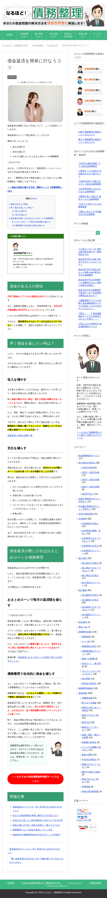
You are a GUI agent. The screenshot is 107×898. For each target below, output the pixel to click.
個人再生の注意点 (90, 575)
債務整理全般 (85, 632)
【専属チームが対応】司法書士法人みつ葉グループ (89, 174)
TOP (16, 45)
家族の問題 (87, 755)
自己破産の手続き (90, 595)
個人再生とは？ (39, 35)
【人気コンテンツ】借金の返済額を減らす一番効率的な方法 (89, 252)
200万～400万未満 (90, 480)
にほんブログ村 (84, 813)
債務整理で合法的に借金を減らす (28, 225)
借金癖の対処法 (89, 742)
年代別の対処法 (89, 759)
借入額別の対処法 (87, 463)
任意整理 (83, 519)
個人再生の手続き (90, 563)
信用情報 (86, 787)
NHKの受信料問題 (90, 791)
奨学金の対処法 (89, 683)
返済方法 (12, 77)
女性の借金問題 (86, 514)
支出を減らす (19, 215)
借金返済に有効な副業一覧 (19, 435)
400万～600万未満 (90, 487)
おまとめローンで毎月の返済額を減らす (31, 222)
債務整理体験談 (86, 688)
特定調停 (83, 622)
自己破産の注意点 (90, 600)
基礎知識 (86, 637)
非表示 (33, 199)
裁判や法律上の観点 (91, 772)
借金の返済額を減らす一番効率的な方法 (41, 883)
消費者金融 (87, 698)
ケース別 (86, 641)
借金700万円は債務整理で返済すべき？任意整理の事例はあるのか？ (89, 293)
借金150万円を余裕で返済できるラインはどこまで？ (89, 262)
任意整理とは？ (24, 35)
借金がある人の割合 (18, 204)
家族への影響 (88, 659)
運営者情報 (96, 883)
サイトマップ (97, 35)
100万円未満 (88, 468)
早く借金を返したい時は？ (21, 207)
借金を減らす (83, 35)
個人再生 (83, 558)
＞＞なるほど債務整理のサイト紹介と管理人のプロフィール (89, 435)
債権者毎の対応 (89, 646)
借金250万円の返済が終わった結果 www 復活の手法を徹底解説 (89, 272)
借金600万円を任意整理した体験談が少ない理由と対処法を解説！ (89, 282)
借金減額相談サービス (89, 456)
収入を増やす (19, 211)
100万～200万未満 (90, 472)
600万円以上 (88, 494)
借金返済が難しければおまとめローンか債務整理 (31, 218)
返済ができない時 (90, 715)
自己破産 (83, 590)
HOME (9, 35)
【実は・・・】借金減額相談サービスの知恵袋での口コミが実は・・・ (89, 316)
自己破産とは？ (53, 35)
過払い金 (83, 627)
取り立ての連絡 (89, 703)
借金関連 (83, 693)
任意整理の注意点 (90, 546)
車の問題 (86, 679)
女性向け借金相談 (68, 35)
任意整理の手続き (90, 523)
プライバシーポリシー (57, 886)
